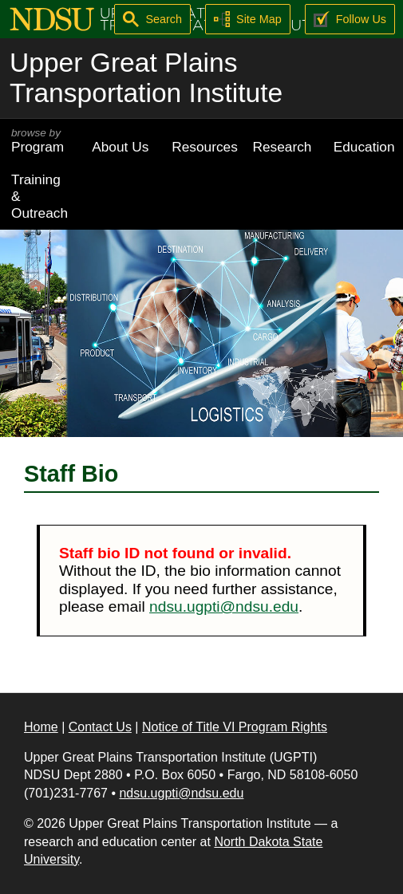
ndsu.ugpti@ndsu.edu (223, 606)
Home (41, 727)
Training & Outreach (39, 196)
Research (282, 147)
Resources (205, 147)
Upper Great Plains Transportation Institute (146, 78)
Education (364, 147)
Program (40, 141)
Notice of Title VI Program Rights (234, 727)
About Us (120, 147)
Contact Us (100, 727)
